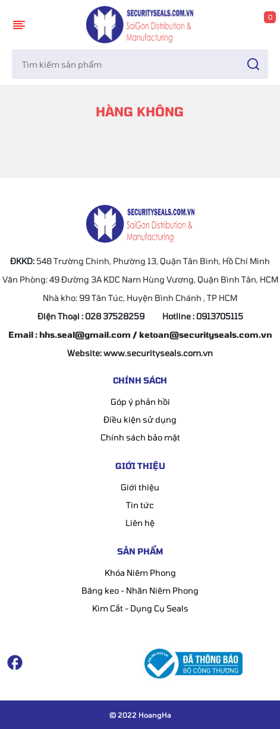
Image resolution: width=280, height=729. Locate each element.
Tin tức (140, 505)
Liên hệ (140, 523)
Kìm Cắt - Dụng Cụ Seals (140, 608)
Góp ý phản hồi (140, 402)
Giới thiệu (140, 487)
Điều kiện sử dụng (140, 419)
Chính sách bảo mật (140, 437)
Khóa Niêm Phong (140, 573)
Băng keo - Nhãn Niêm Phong (140, 590)
